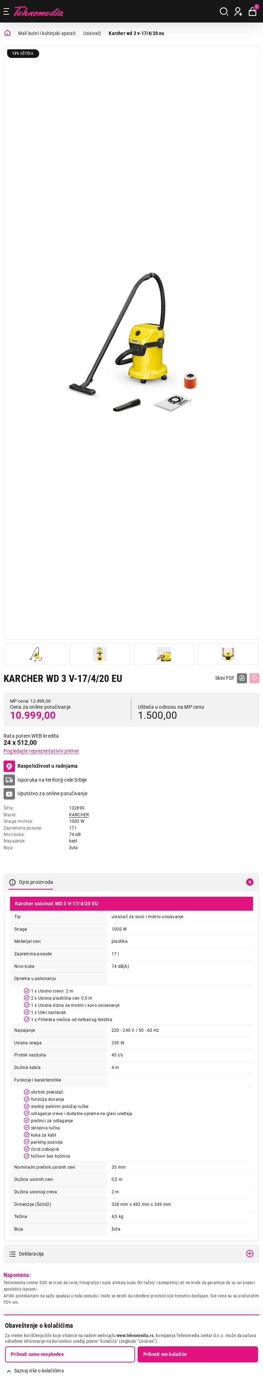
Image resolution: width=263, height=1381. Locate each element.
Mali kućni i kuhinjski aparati (47, 33)
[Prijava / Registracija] (238, 11)
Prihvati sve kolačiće (165, 1354)
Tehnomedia (38, 11)
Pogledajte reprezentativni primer (41, 751)
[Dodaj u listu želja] (254, 678)
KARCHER (79, 814)
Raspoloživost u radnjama (41, 766)
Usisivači (92, 33)
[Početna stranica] (7, 33)
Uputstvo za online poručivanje (52, 793)
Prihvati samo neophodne (37, 1354)
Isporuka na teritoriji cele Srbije (52, 780)
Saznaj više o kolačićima (39, 1370)
